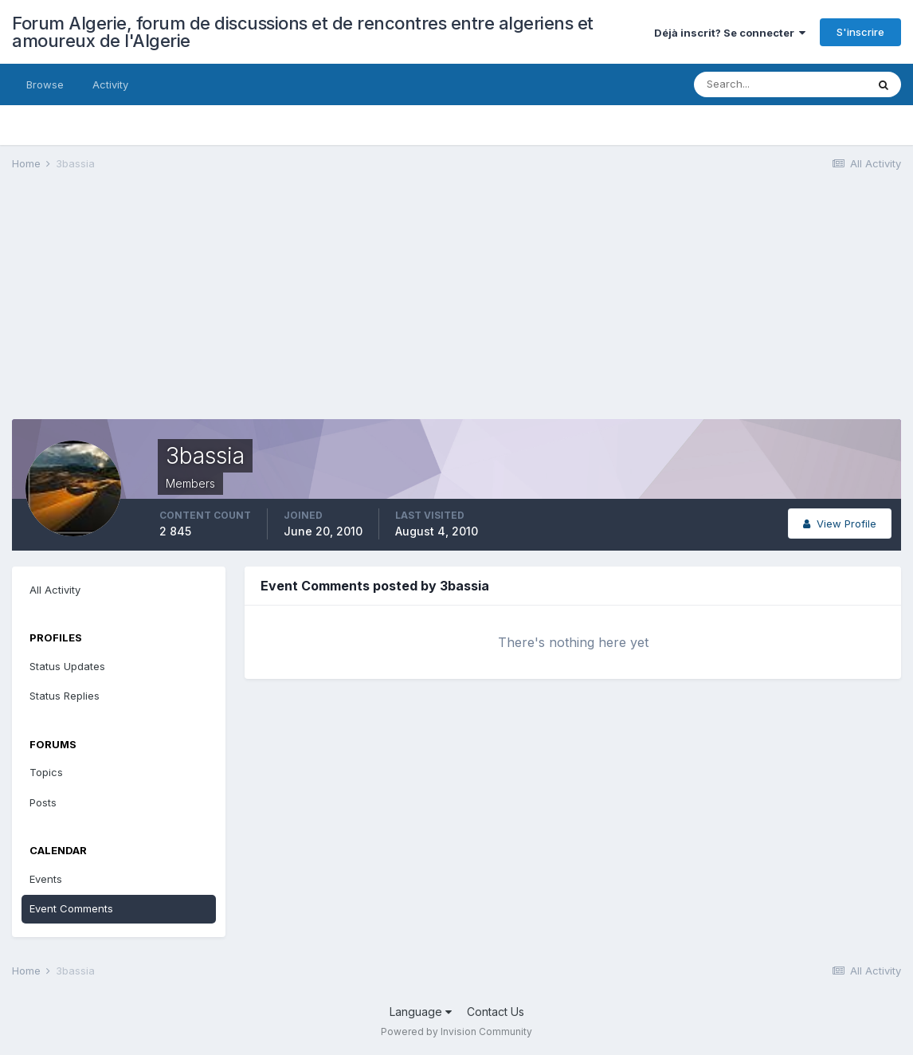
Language (421, 1011)
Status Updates (67, 666)
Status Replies (64, 695)
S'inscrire (860, 31)
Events (45, 879)
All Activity (54, 589)
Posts (43, 802)
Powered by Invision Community (456, 1031)
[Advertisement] (302, 307)
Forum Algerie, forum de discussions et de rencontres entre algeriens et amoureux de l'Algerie (303, 32)
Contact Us (495, 1011)
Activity (110, 84)
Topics (46, 772)
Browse (45, 84)
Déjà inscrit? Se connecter (729, 32)
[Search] (780, 84)
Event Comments (71, 908)
